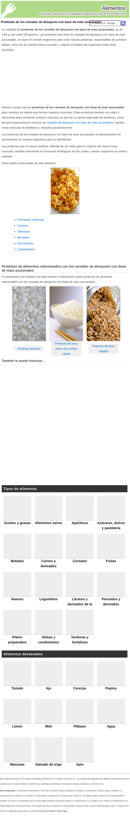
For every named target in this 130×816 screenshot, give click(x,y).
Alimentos (114, 8)
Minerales (23, 237)
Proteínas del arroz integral (103, 349)
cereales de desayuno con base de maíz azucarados (80, 122)
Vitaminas (23, 231)
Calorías (22, 225)
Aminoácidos (25, 243)
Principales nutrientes (30, 219)
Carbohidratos (26, 249)
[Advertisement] (65, 78)
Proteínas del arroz (29, 348)
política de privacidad (46, 811)
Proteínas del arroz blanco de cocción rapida (66, 348)
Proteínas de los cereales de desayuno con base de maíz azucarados (51, 22)
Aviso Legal (62, 811)
